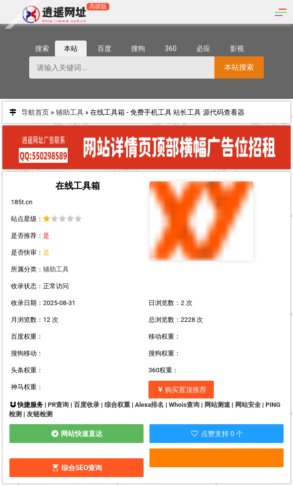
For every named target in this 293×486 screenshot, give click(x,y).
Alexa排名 (149, 404)
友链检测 (39, 414)
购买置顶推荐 (181, 390)
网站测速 (217, 404)
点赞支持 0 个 (216, 434)
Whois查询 (184, 404)
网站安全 (248, 404)
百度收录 (86, 404)
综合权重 (117, 404)
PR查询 (58, 404)
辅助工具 (70, 112)
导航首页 (35, 112)
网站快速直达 (76, 434)
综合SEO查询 (76, 468)
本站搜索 (239, 67)
